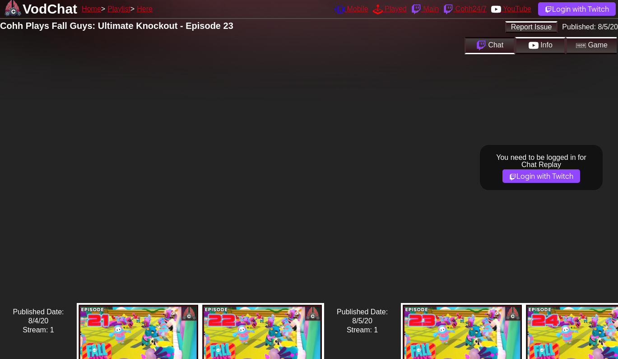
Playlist (118, 9)
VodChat (50, 8)
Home (91, 9)
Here (145, 9)
